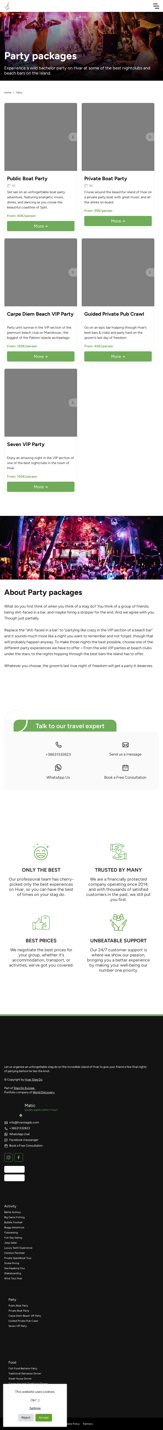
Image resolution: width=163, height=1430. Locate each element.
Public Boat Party (18, 1305)
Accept (44, 1417)
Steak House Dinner (20, 1378)
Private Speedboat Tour (17, 1258)
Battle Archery (12, 1212)
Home (7, 92)
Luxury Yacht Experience (18, 1247)
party (12, 1300)
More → (41, 226)
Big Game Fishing (14, 1217)
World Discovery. (44, 1092)
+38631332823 (58, 749)
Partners (88, 1423)
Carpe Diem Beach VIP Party (24, 1315)
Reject (25, 1417)
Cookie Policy (72, 1423)
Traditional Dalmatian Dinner (24, 1373)
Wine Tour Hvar (13, 1278)
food (12, 1362)
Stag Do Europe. (24, 1088)
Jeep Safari (10, 1242)
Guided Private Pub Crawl (23, 1320)
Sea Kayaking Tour (14, 1268)
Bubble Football (13, 1222)
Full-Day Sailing (13, 1237)
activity (10, 1206)
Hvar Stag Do (33, 1079)
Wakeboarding (12, 1273)
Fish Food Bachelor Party (22, 1368)
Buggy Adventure (14, 1227)
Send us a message (125, 749)
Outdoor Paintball (14, 1252)
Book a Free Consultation (125, 772)
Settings (35, 1408)
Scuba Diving (11, 1263)
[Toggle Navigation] (156, 6)
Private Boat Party (18, 1310)
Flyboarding (11, 1232)
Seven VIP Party (17, 1325)
